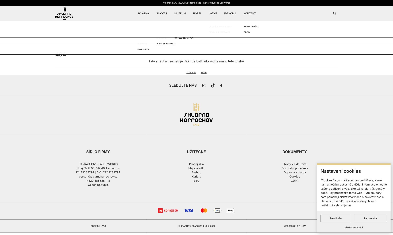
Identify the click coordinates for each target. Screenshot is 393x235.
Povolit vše (336, 218)
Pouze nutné (370, 218)
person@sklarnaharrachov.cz (98, 176)
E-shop (196, 172)
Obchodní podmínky (295, 168)
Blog (196, 180)
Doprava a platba (295, 172)
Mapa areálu (196, 168)
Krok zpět (191, 72)
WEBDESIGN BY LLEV (295, 226)
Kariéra (196, 176)
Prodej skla (196, 164)
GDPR (295, 180)
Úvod (204, 72)
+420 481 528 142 (98, 180)
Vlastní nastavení (354, 227)
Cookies (294, 176)
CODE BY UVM (98, 226)
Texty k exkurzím (295, 164)
